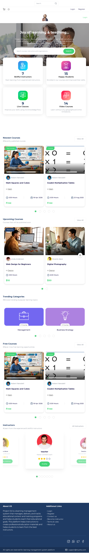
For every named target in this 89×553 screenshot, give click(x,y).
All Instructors (77, 426)
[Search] (46, 3)
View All (80, 139)
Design (11, 270)
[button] (35, 211)
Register (81, 9)
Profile (44, 464)
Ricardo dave (57, 259)
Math (10, 189)
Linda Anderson (17, 259)
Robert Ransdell (17, 178)
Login (72, 9)
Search (69, 51)
